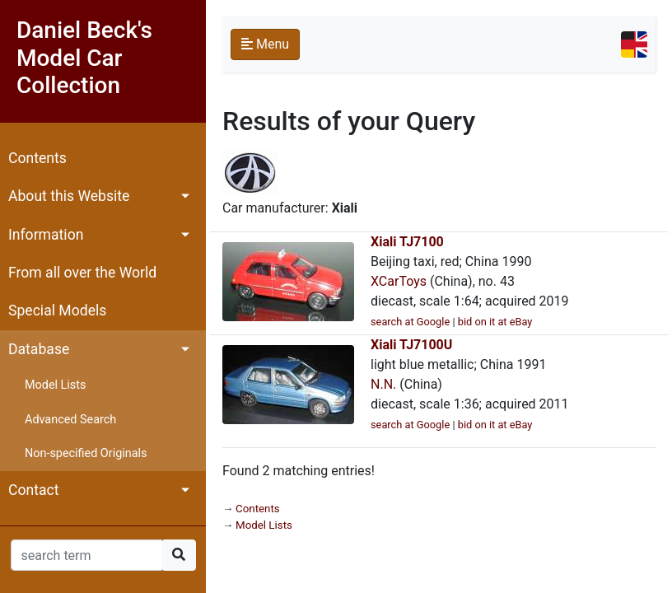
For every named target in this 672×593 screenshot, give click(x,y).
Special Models (57, 310)
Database (38, 349)
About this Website (68, 196)
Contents (37, 158)
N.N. (383, 384)
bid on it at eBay (495, 321)
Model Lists (55, 385)
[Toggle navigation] (634, 44)
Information (45, 234)
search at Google (410, 321)
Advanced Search (70, 420)
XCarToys (399, 281)
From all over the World (82, 272)
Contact (33, 490)
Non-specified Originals (86, 453)
